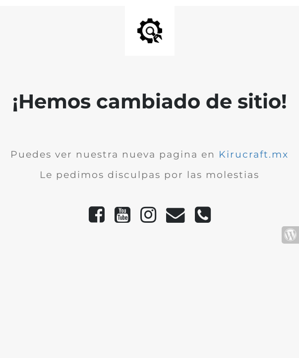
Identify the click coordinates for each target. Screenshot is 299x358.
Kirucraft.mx (254, 154)
